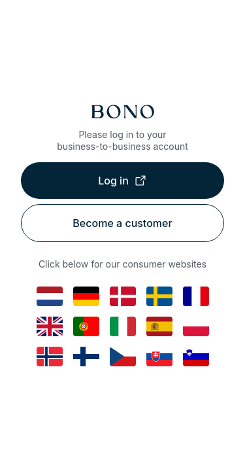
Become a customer (122, 223)
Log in (122, 180)
